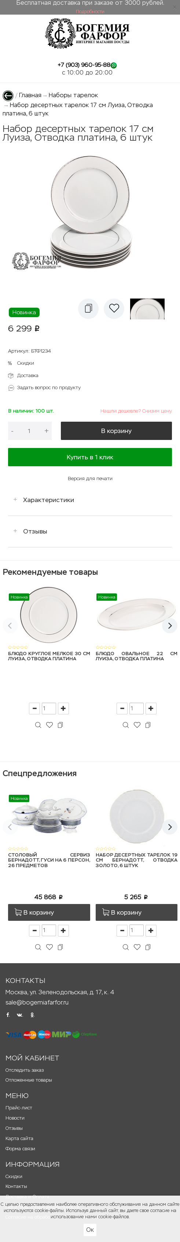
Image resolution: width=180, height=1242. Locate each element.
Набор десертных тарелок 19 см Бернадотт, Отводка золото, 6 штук (137, 860)
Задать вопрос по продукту (49, 387)
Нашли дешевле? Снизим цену (136, 411)
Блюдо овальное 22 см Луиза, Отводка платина (137, 656)
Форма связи (20, 1149)
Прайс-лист (18, 1108)
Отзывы (35, 531)
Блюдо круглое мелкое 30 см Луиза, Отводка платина (49, 656)
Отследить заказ (24, 1070)
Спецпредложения (40, 773)
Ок (90, 1230)
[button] (88, 309)
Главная (30, 95)
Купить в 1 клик (90, 457)
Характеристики (48, 500)
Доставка (27, 375)
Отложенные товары (28, 1080)
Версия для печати (90, 478)
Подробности (90, 12)
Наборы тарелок (73, 95)
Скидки (25, 363)
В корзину (116, 431)
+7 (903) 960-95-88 (84, 64)
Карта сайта (19, 1138)
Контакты (16, 1186)
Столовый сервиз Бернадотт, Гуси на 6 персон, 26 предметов (49, 860)
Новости (15, 1118)
